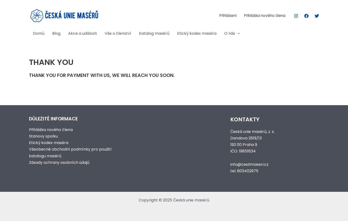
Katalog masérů (154, 33)
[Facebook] (306, 16)
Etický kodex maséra (197, 33)
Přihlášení (228, 15)
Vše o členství (118, 33)
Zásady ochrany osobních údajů (59, 162)
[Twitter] (317, 16)
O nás (232, 33)
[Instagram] (296, 16)
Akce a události (82, 33)
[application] (237, 33)
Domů (38, 33)
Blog (56, 33)
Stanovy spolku (43, 136)
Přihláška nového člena (264, 15)
